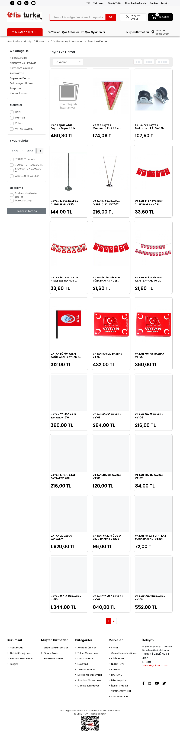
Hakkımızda (16, 647)
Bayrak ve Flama (20, 78)
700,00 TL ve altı (25, 159)
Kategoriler (83, 640)
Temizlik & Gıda (86, 669)
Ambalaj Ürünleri (87, 647)
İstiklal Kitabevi (119, 685)
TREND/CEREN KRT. (121, 691)
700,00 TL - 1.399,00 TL (29, 165)
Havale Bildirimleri (54, 658)
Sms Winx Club (119, 696)
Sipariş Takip (114, 3)
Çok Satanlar (70, 32)
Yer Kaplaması (18, 93)
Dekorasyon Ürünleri (22, 83)
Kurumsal (14, 640)
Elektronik (83, 664)
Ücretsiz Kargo (24, 200)
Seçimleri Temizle (27, 211)
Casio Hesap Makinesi (124, 653)
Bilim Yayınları (119, 680)
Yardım (154, 3)
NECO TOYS (117, 664)
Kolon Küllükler (18, 58)
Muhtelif (20, 117)
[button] (160, 17)
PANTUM (116, 669)
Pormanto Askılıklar (21, 68)
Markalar (116, 640)
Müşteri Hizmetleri (137, 32)
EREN (18, 112)
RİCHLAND (116, 674)
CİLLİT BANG (117, 658)
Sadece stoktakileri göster (26, 195)
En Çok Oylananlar (93, 32)
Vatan (18, 123)
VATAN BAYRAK (24, 129)
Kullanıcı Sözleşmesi (21, 658)
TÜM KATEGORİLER (24, 32)
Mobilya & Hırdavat (88, 685)
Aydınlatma (17, 73)
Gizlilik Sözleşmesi (20, 653)
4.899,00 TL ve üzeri (27, 176)
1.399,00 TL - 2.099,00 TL (28, 170)
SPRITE (114, 647)
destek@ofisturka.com (156, 665)
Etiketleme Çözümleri (90, 674)
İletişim (165, 3)
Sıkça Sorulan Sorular (136, 3)
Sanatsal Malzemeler (90, 680)
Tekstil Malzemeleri (88, 653)
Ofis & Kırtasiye (86, 658)
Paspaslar (16, 88)
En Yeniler (54, 32)
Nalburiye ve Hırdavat (23, 63)
